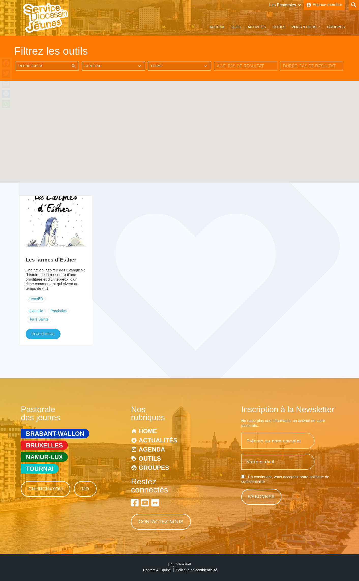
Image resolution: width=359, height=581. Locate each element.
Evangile (36, 311)
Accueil (217, 27)
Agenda (152, 449)
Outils (279, 27)
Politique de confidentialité (196, 570)
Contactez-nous (161, 521)
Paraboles (59, 311)
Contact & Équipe (157, 570)
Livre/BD (36, 299)
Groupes (336, 27)
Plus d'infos (43, 334)
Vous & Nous (304, 27)
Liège (179, 565)
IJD (85, 488)
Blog (236, 27)
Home (148, 431)
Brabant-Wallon (55, 433)
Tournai (40, 468)
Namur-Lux (44, 457)
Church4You (45, 488)
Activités (257, 27)
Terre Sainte (39, 319)
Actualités (158, 440)
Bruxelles (44, 445)
